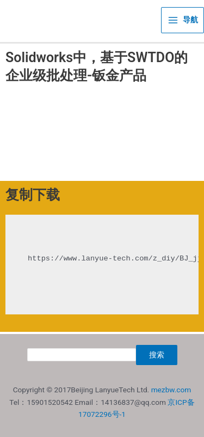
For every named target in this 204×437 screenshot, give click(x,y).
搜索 (156, 354)
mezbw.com (171, 389)
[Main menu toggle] (182, 20)
